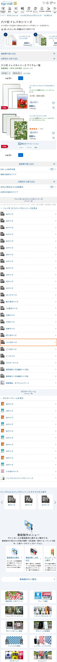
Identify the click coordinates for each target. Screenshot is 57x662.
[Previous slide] (3, 40)
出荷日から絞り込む (9, 58)
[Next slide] (53, 40)
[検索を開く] (40, 3)
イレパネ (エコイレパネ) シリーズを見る (19, 208)
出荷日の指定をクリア (9, 192)
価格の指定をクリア (8, 174)
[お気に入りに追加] (31, 45)
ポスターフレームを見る (12, 398)
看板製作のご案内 (28, 579)
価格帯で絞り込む (8, 53)
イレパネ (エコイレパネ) (38, 116)
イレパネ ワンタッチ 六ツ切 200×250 (41, 87)
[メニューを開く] (54, 3)
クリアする (26, 73)
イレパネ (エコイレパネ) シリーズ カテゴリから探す (23, 491)
